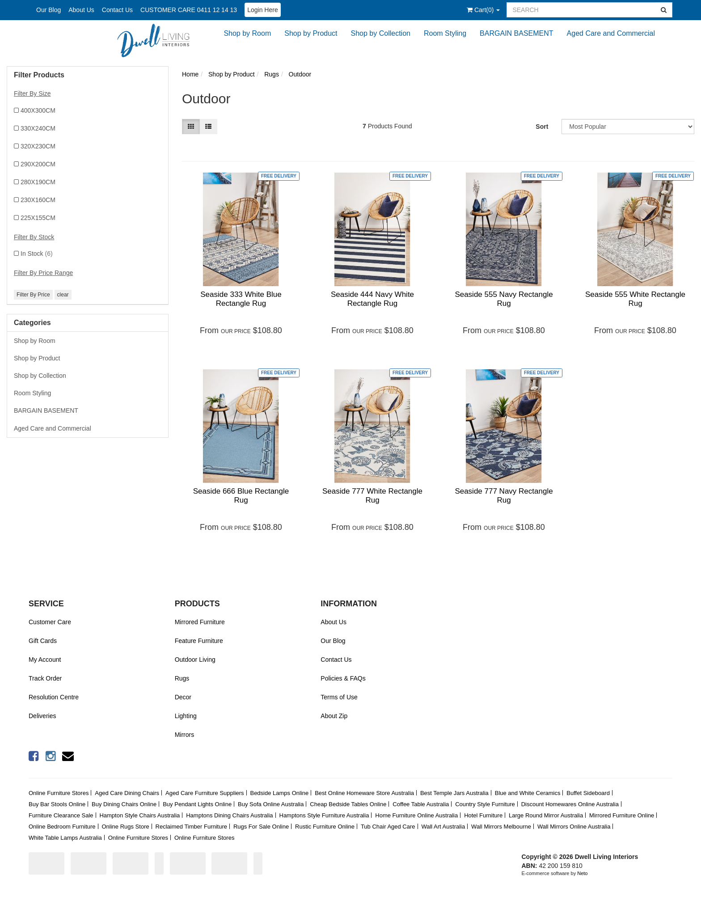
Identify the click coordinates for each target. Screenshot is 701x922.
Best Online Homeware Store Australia (364, 793)
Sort (542, 126)
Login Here (262, 9)
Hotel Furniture (483, 815)
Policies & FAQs (343, 678)
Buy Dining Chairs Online (124, 804)
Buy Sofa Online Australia (271, 804)
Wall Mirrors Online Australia (574, 826)
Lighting (186, 715)
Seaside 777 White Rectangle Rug (372, 495)
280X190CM (38, 182)
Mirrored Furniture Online (621, 815)
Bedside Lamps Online (279, 793)
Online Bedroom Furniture (62, 826)
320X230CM (38, 146)
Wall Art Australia (443, 826)
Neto (582, 873)
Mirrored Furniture (200, 622)
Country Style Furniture (485, 804)
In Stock (37, 253)
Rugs (182, 678)
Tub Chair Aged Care (388, 826)
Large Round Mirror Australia (546, 815)
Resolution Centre (54, 697)
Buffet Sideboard (588, 793)
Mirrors (184, 734)
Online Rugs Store (125, 826)
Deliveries (42, 715)
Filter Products (39, 75)
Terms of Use (339, 697)
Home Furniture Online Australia (416, 815)
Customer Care (50, 622)
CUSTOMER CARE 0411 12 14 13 (188, 9)
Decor (183, 697)
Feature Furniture (199, 640)
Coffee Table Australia (421, 804)
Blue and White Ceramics (528, 793)
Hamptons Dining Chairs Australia (229, 815)
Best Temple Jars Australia (454, 793)
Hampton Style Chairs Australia (139, 815)
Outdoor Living (195, 659)
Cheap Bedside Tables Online (348, 804)
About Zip (334, 715)
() (483, 9)
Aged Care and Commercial (611, 33)
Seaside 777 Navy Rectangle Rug (504, 495)
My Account (45, 659)
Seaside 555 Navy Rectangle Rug (504, 299)
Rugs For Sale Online (261, 826)
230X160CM (38, 199)
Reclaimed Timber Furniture (191, 826)
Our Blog (48, 9)
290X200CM (38, 164)
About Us (81, 9)
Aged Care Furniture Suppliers (204, 793)
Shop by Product (310, 33)
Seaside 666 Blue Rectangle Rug (241, 495)
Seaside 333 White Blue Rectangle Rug (240, 299)
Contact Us (117, 9)
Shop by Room (247, 33)
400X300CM (38, 110)
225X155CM (38, 217)
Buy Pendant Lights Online (197, 804)
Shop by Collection (380, 33)
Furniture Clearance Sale (61, 815)
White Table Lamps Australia (65, 837)
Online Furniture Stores (59, 793)
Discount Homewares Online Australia (570, 804)
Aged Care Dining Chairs (127, 793)
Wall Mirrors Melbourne (501, 826)
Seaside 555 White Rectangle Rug (635, 299)
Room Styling (445, 33)
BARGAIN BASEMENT (516, 33)
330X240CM (38, 128)
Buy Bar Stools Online (57, 804)
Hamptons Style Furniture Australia (324, 815)
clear (63, 295)
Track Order (45, 678)
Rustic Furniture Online (325, 826)
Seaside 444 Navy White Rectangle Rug (372, 299)
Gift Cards (43, 640)
